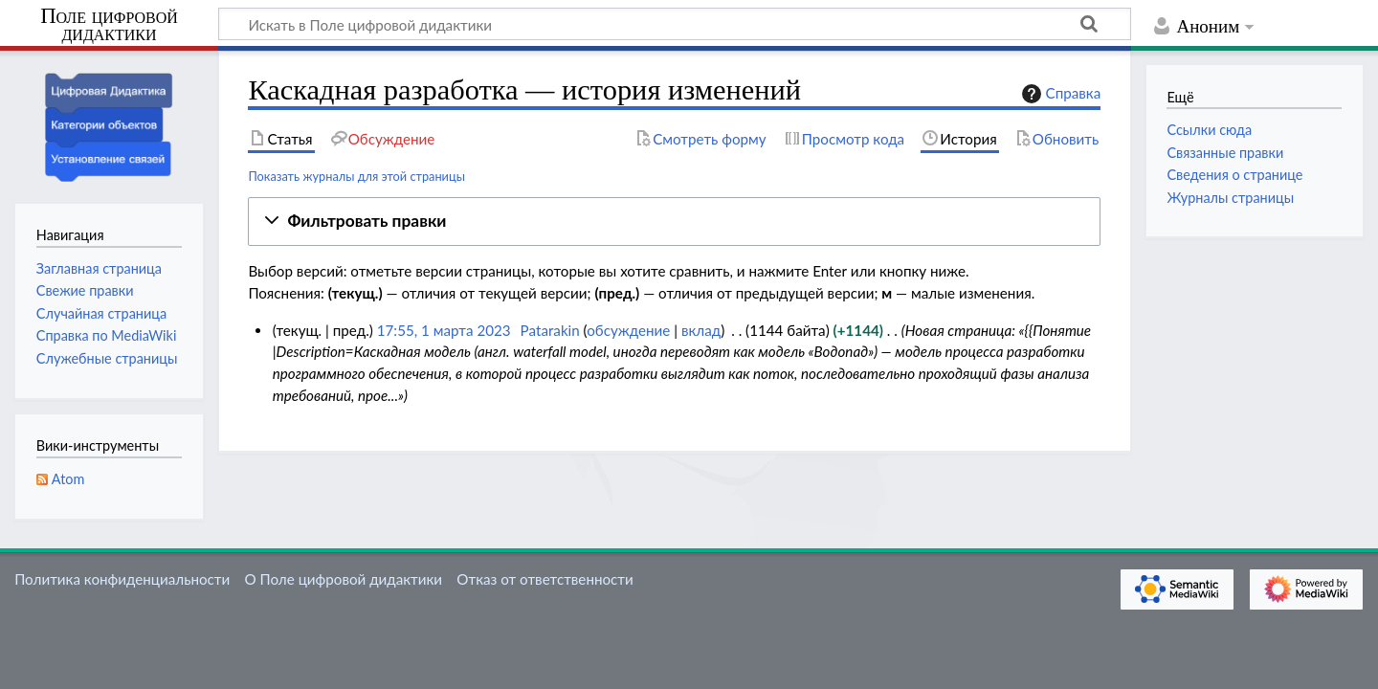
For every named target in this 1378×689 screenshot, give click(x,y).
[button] (674, 221)
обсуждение (628, 330)
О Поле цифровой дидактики (343, 579)
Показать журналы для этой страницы (356, 176)
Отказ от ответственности (544, 579)
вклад (701, 330)
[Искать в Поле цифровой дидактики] (674, 24)
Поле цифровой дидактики (109, 25)
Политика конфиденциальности (122, 579)
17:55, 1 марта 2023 (444, 330)
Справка (1059, 93)
